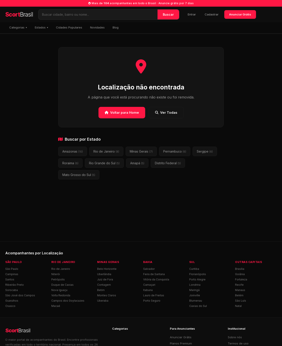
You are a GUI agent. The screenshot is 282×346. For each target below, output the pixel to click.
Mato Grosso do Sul (78, 175)
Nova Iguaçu (59, 290)
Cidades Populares (69, 27)
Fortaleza (241, 279)
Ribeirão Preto (14, 284)
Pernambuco (174, 151)
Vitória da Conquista (156, 279)
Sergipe (205, 151)
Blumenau (195, 300)
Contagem (104, 284)
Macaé (55, 306)
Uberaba (102, 300)
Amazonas (72, 151)
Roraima (70, 163)
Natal (238, 306)
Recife (239, 284)
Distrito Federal (168, 163)
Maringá (194, 290)
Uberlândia (104, 274)
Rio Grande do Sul (104, 163)
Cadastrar (212, 14)
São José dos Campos (20, 295)
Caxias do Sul (198, 306)
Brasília (239, 268)
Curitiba (194, 268)
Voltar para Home (122, 112)
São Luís (240, 300)
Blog (116, 27)
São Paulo (11, 268)
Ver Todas (166, 112)
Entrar (192, 14)
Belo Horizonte (107, 268)
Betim (101, 290)
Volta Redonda (60, 295)
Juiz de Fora (105, 279)
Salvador (149, 268)
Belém (239, 295)
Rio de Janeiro (106, 151)
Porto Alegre (197, 279)
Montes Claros (106, 295)
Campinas (11, 274)
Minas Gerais (141, 151)
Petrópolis (58, 279)
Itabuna (148, 290)
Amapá (137, 163)
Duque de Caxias (62, 284)
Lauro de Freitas (153, 295)
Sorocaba (11, 290)
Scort (19, 14)
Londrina (194, 284)
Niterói (55, 274)
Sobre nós (235, 337)
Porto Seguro (151, 300)
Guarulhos (11, 300)
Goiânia (240, 274)
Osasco (10, 306)
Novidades (97, 27)
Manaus (240, 290)
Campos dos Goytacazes (67, 300)
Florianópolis (197, 274)
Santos (9, 279)
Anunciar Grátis (240, 14)
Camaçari (149, 284)
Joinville (194, 295)
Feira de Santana (154, 274)
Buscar (168, 14)
